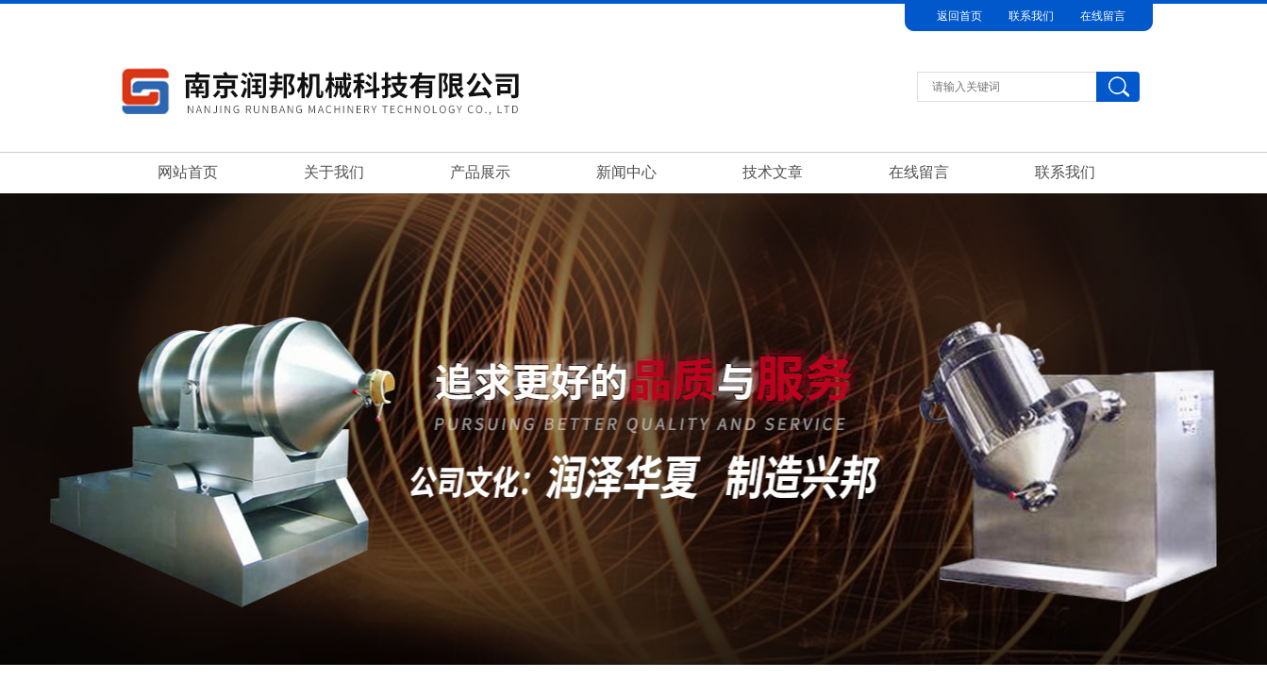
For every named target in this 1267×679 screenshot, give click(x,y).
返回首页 (959, 16)
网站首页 (188, 172)
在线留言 (1102, 16)
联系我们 (1031, 16)
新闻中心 (626, 172)
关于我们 (334, 172)
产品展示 (480, 172)
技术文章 (772, 172)
